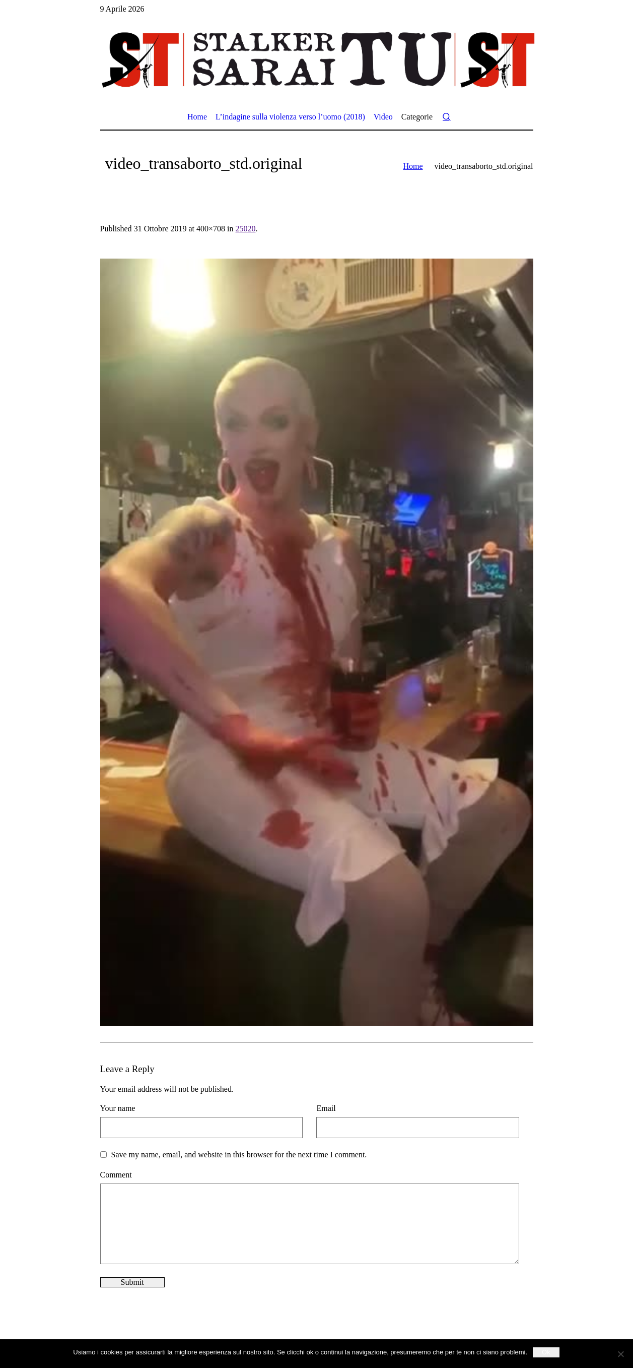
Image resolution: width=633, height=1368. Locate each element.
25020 (246, 228)
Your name (117, 1108)
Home (413, 166)
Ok (546, 1352)
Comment (116, 1174)
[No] (620, 1354)
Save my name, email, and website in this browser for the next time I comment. (239, 1154)
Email (325, 1108)
